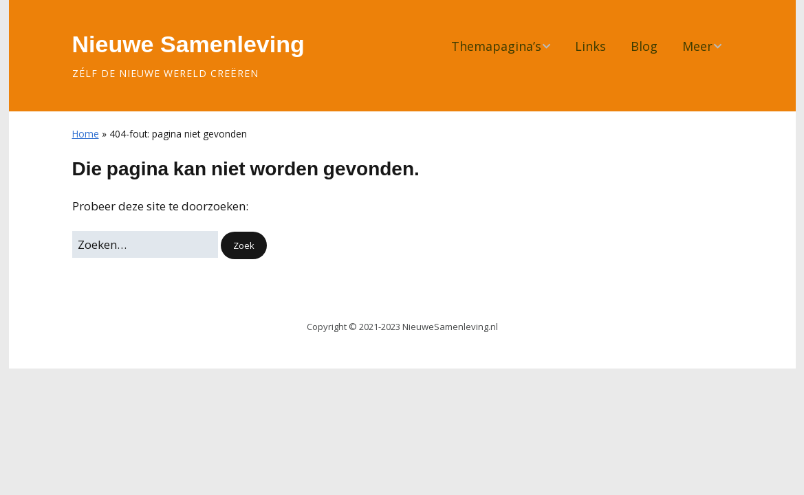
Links (590, 46)
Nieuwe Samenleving (188, 44)
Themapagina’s (496, 46)
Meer (697, 46)
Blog (644, 46)
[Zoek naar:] (145, 244)
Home (85, 133)
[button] (244, 246)
